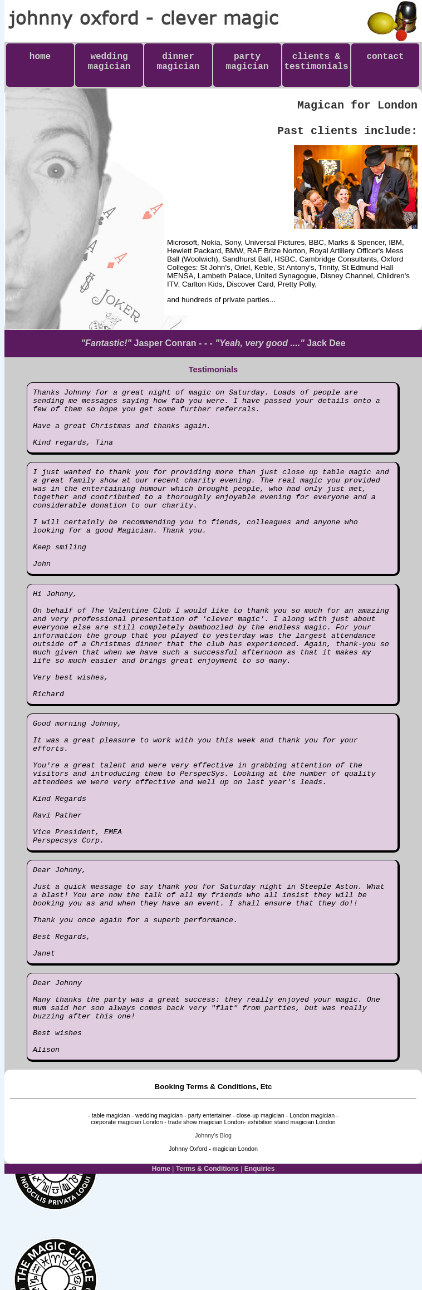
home (40, 62)
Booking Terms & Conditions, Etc (213, 1198)
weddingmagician (109, 62)
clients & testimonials (316, 67)
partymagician (247, 62)
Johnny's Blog (213, 1247)
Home (161, 1280)
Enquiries (259, 1280)
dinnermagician (178, 62)
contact (385, 62)
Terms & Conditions (207, 1280)
